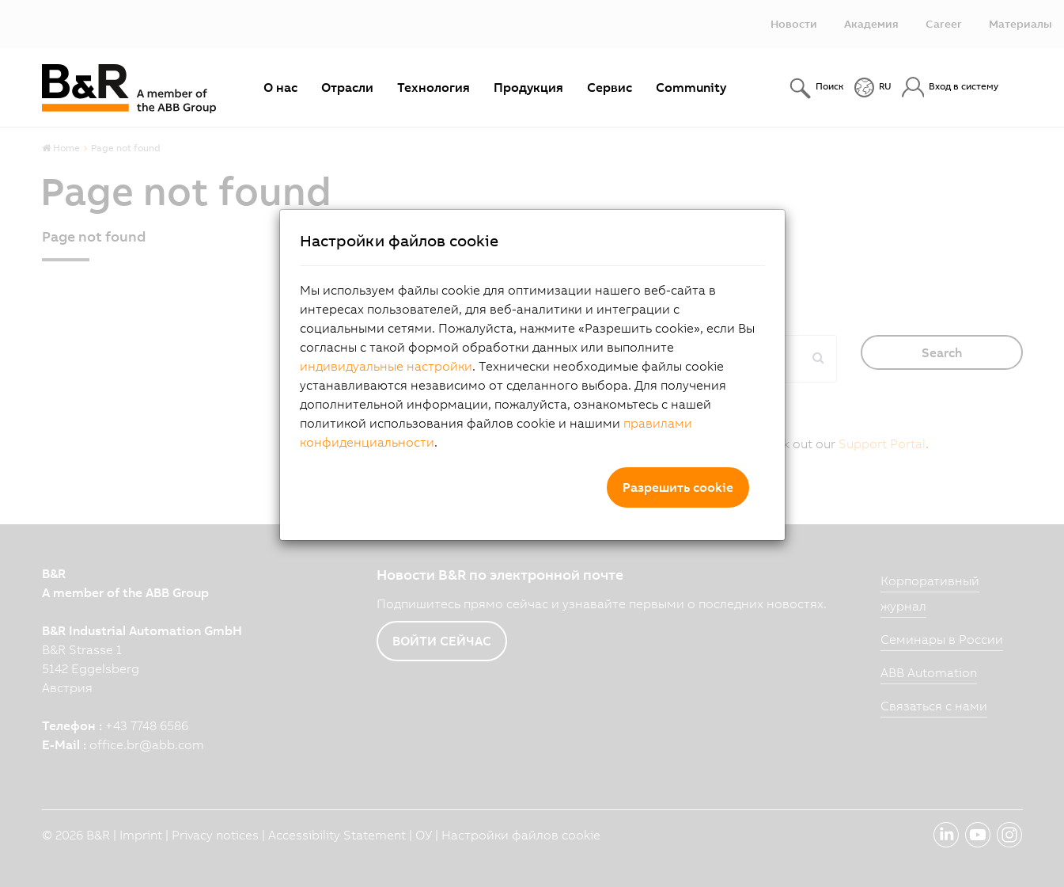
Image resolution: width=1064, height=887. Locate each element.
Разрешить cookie (678, 487)
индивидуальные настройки (386, 366)
